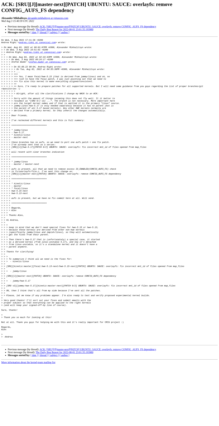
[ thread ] (43, 32)
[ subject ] (54, 32)
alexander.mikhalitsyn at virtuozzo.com (47, 18)
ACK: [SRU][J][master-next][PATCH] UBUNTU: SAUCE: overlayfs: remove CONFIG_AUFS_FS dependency (97, 26)
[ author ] (64, 32)
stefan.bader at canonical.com (47, 66)
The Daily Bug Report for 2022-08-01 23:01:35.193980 (64, 29)
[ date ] (34, 32)
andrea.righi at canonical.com (37, 43)
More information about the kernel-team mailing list (28, 423)
